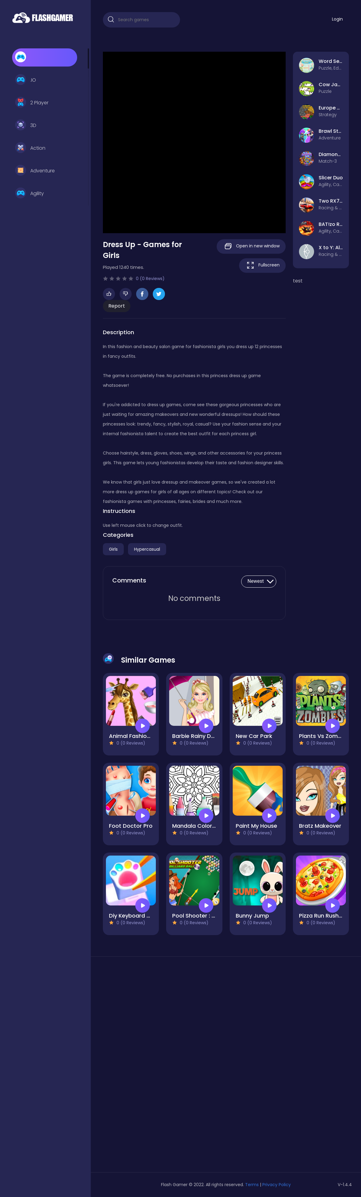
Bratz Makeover (320, 826)
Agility (29, 194)
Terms (252, 1185)
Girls (113, 549)
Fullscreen (262, 265)
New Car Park (254, 736)
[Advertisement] (141, 1066)
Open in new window (251, 246)
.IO (25, 80)
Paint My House (256, 826)
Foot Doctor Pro (131, 826)
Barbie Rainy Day (195, 736)
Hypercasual (147, 549)
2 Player (31, 103)
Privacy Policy (276, 1185)
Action (30, 148)
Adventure (35, 171)
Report (116, 305)
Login (337, 19)
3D (25, 125)
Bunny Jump (252, 915)
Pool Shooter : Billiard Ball (206, 915)
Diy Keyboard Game (136, 915)
